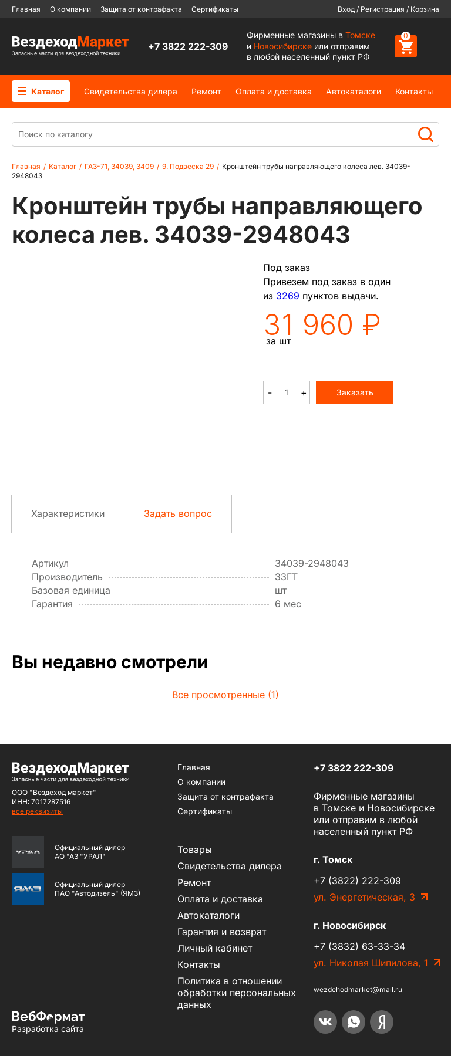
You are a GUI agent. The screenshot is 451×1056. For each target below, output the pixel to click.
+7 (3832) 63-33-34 (359, 946)
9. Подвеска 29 (188, 166)
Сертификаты (214, 9)
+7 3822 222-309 (188, 46)
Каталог (41, 91)
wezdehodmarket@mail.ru (358, 989)
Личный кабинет (214, 948)
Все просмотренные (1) (225, 694)
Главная (26, 9)
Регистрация (383, 9)
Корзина (424, 9)
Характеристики (68, 513)
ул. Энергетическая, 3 (364, 897)
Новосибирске (283, 46)
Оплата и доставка (273, 91)
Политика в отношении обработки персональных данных (236, 992)
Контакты (414, 91)
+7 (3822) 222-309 (357, 880)
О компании (70, 9)
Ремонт (206, 91)
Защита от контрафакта (141, 9)
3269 (287, 296)
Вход (346, 9)
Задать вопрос (178, 513)
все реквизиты (37, 811)
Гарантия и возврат (221, 931)
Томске (360, 35)
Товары (194, 849)
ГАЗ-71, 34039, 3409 (119, 166)
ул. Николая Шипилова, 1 (371, 963)
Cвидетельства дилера (130, 91)
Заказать (354, 392)
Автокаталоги (353, 91)
